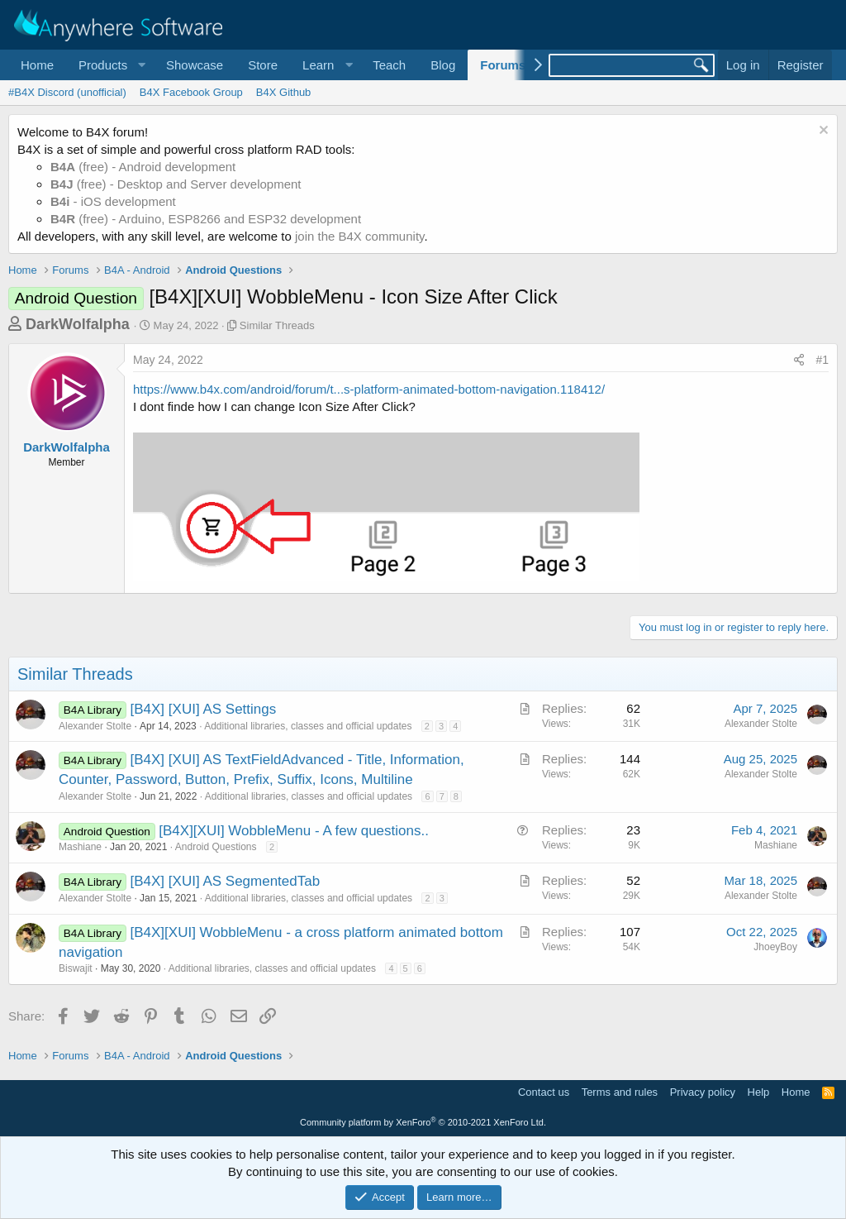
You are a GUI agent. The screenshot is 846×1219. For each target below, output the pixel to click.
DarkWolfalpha (78, 324)
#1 (822, 359)
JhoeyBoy (775, 947)
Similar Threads (277, 325)
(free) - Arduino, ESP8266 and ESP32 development (205, 219)
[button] (110, 65)
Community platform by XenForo (423, 1122)
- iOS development (113, 201)
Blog (442, 65)
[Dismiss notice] (822, 132)
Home (37, 65)
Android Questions (216, 847)
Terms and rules (620, 1092)
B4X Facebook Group (191, 92)
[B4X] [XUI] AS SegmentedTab (226, 881)
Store (263, 65)
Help (759, 1092)
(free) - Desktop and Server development (176, 184)
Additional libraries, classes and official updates (307, 726)
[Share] (799, 360)
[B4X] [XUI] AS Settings (204, 709)
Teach (389, 65)
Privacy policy (702, 1092)
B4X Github (283, 92)
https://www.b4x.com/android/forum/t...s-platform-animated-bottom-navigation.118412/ (369, 389)
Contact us (543, 1092)
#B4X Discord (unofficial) (67, 92)
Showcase (194, 65)
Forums (502, 65)
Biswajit (76, 968)
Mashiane (80, 847)
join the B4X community (359, 236)
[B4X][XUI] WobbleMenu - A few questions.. (294, 831)
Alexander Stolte (95, 726)
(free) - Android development (142, 167)
